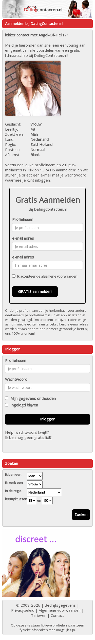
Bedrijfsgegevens (60, 605)
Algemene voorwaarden (60, 610)
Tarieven (38, 615)
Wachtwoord (16, 379)
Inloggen (47, 418)
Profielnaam (22, 219)
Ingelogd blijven (23, 404)
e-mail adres (23, 238)
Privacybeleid (22, 610)
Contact (57, 615)
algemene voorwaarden (59, 276)
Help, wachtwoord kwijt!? (27, 432)
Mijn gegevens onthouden (32, 398)
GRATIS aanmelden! (35, 291)
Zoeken (80, 514)
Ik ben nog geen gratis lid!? (28, 437)
